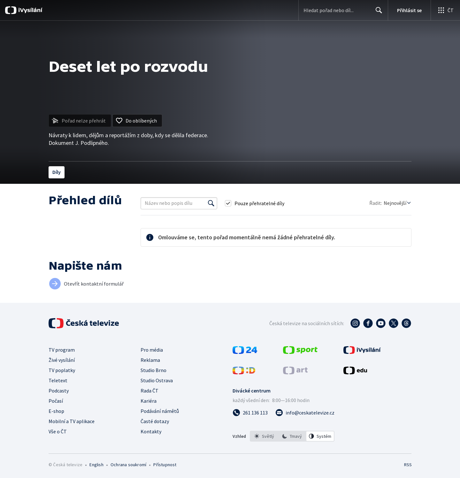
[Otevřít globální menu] (445, 10)
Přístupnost (164, 464)
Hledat (377, 12)
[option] (264, 436)
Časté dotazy (155, 421)
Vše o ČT (58, 431)
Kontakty (151, 431)
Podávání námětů (160, 411)
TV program (62, 350)
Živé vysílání (62, 360)
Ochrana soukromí (128, 464)
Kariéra (149, 401)
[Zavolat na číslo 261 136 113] (250, 412)
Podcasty (59, 390)
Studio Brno (153, 370)
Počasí (56, 401)
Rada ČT (149, 390)
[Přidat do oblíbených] (137, 120)
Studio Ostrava (157, 380)
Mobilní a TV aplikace (72, 421)
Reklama (150, 360)
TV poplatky (62, 370)
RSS (408, 464)
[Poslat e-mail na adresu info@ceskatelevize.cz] (304, 412)
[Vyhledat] (211, 203)
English (96, 464)
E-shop (56, 411)
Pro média (152, 350)
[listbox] (292, 436)
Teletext (58, 380)
